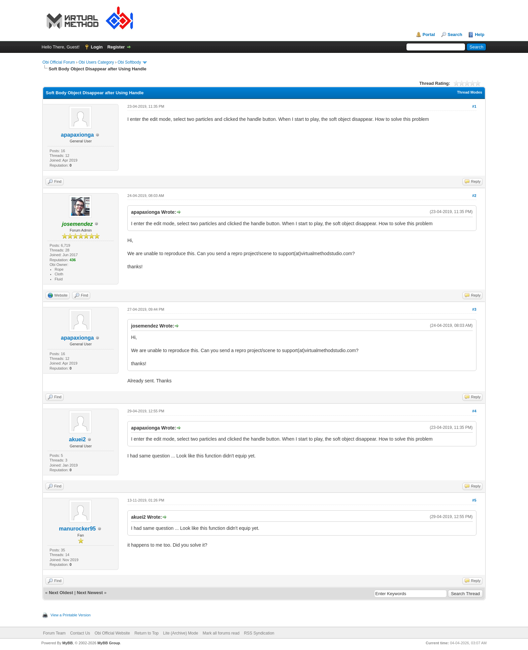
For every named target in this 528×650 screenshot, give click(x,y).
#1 (474, 106)
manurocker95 (77, 529)
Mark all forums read (221, 633)
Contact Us (80, 633)
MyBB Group (108, 643)
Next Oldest (61, 592)
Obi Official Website (112, 633)
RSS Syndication (259, 633)
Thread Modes (469, 92)
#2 (474, 196)
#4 (474, 411)
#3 (474, 309)
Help (479, 34)
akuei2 (77, 439)
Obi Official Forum (58, 62)
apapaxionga (77, 135)
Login (97, 46)
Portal (429, 34)
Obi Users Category (96, 62)
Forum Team (54, 633)
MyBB (67, 643)
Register (116, 46)
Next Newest (90, 592)
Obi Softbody (129, 62)
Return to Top (146, 633)
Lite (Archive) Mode (180, 633)
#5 (474, 500)
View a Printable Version (71, 615)
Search (455, 34)
